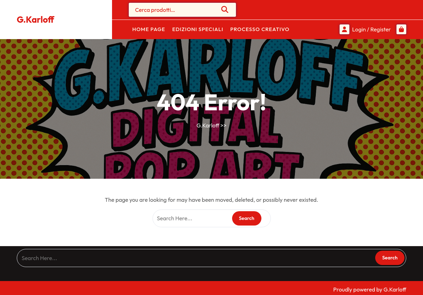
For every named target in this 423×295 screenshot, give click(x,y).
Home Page (148, 29)
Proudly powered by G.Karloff (369, 289)
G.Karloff (35, 19)
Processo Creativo (260, 29)
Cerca (225, 9)
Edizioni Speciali (197, 29)
